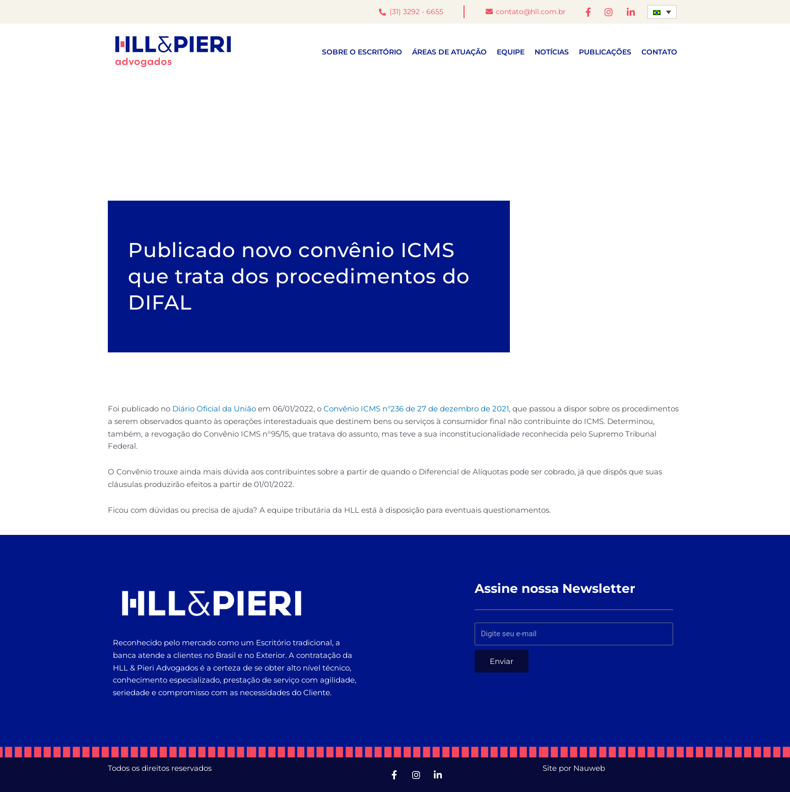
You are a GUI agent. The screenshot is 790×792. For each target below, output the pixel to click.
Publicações (605, 51)
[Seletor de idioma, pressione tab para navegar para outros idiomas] (662, 12)
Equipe (510, 51)
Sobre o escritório (362, 51)
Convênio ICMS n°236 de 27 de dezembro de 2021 (416, 408)
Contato (659, 51)
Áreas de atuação (449, 51)
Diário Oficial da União (214, 408)
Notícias (552, 51)
